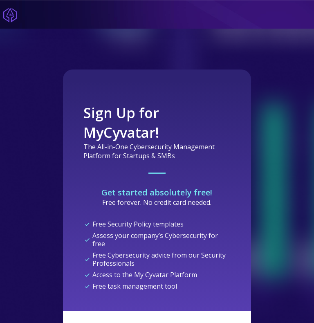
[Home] (10, 14)
